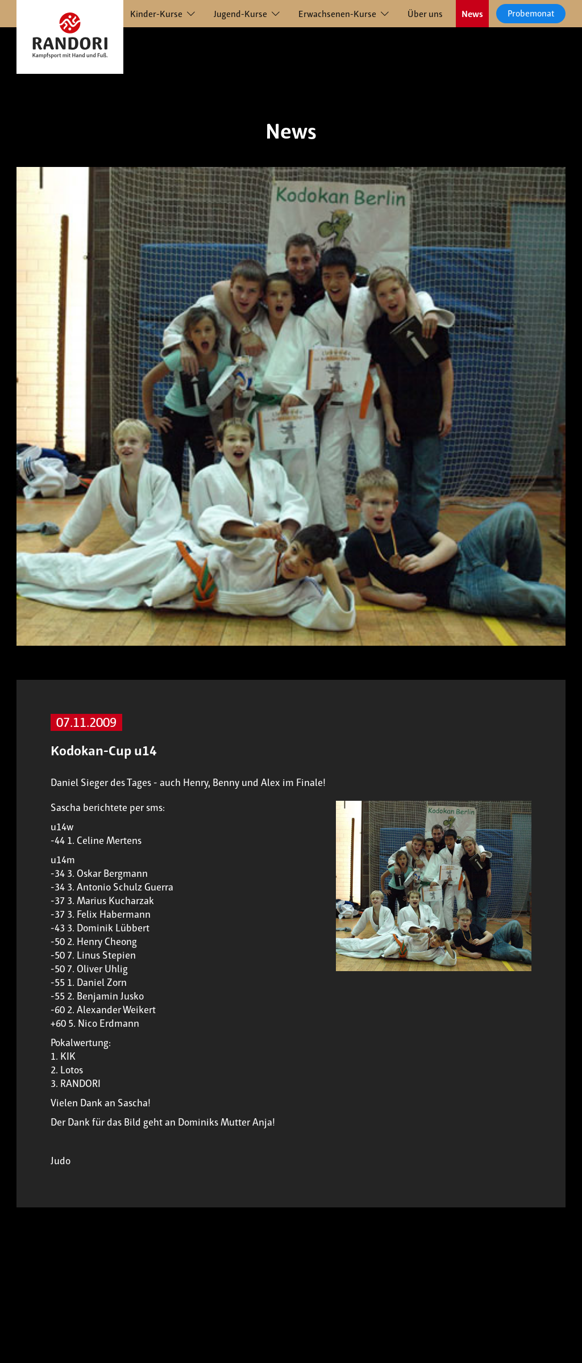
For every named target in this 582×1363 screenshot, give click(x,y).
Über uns (425, 14)
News (472, 14)
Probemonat (531, 13)
